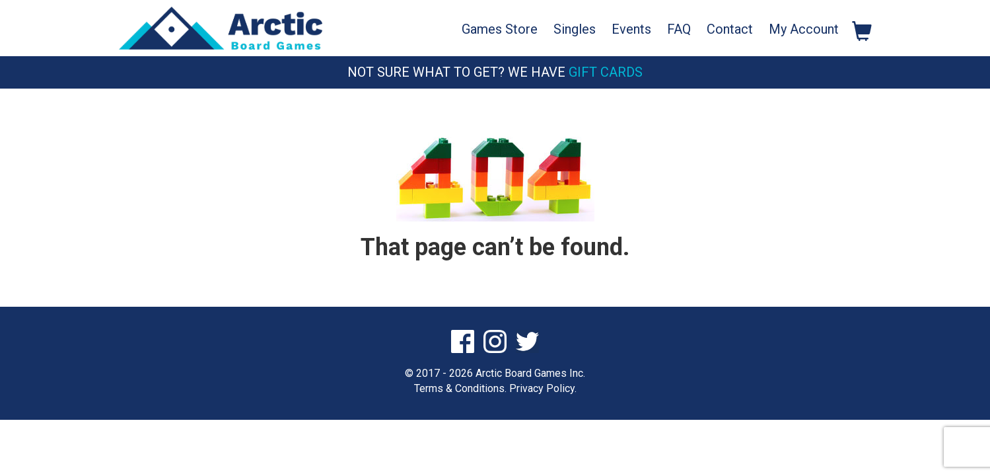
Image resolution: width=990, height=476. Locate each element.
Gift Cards (606, 72)
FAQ (679, 29)
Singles (574, 29)
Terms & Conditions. (460, 388)
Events (631, 29)
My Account (804, 29)
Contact (730, 29)
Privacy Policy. (543, 388)
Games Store (500, 29)
